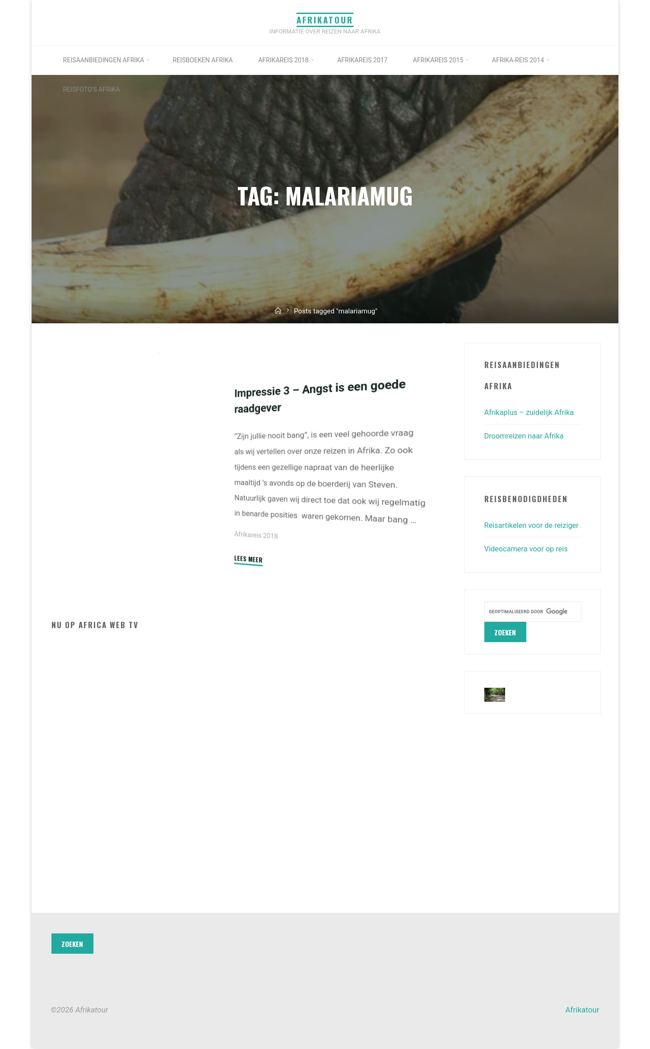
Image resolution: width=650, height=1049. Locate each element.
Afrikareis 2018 (256, 535)
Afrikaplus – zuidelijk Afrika (531, 412)
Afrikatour (325, 20)
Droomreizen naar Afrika (525, 435)
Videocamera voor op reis (527, 563)
